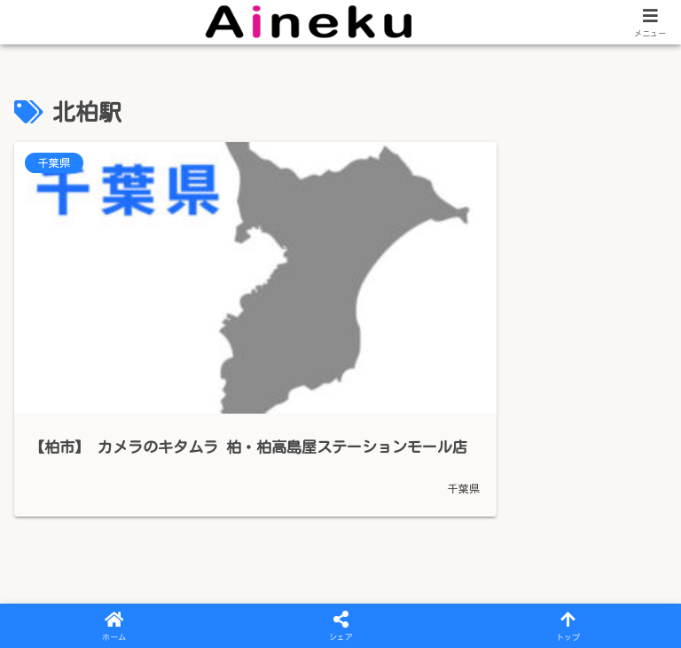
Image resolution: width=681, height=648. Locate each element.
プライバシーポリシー (97, 571)
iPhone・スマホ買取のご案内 (248, 595)
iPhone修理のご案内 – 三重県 (302, 571)
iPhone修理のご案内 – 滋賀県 (532, 571)
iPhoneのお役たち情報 (452, 595)
